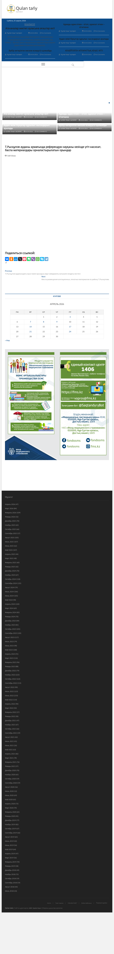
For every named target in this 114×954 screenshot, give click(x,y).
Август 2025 (9, 576)
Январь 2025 (10, 605)
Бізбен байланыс (86, 941)
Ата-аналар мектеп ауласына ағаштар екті (30, 28)
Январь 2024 (10, 655)
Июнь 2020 (9, 833)
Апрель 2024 (10, 642)
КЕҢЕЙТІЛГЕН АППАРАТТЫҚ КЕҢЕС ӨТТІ (84, 50)
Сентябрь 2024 (11, 621)
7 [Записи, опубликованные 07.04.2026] (30, 360)
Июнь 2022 (9, 734)
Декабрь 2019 (10, 858)
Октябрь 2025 (10, 567)
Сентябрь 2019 (11, 871)
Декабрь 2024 (10, 609)
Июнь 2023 (9, 684)
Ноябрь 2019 (10, 862)
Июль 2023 (9, 679)
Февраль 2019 (10, 900)
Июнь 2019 (9, 883)
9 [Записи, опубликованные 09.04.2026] (56, 360)
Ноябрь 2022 (10, 713)
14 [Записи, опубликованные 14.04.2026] (30, 364)
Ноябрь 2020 (10, 813)
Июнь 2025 (9, 584)
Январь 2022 (10, 754)
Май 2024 (9, 638)
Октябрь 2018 (10, 916)
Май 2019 (9, 887)
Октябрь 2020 (10, 817)
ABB (30, 946)
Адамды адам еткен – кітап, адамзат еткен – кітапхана (84, 26)
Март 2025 (9, 596)
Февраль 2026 (10, 551)
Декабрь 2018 (10, 908)
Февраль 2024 (10, 650)
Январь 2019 (10, 904)
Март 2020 (9, 846)
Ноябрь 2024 (10, 613)
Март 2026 (9, 546)
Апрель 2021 (10, 792)
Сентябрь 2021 (11, 771)
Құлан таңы (37, 946)
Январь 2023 (10, 704)
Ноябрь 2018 (10, 912)
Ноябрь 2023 (10, 663)
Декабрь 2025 (10, 559)
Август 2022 (9, 725)
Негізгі (49, 941)
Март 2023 (9, 696)
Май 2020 (9, 837)
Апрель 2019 (10, 892)
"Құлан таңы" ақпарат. (13, 33)
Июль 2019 (9, 879)
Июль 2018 (9, 929)
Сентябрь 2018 (11, 921)
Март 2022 (9, 746)
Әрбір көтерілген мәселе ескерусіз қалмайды (30, 50)
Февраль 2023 (10, 700)
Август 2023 (9, 675)
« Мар (7, 378)
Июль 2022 (9, 729)
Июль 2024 (9, 630)
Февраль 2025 (10, 600)
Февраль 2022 (10, 750)
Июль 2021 (9, 779)
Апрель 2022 (10, 742)
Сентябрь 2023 (11, 671)
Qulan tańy (27, 8)
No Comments (45, 33)
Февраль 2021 (10, 800)
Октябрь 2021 (10, 767)
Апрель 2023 (10, 692)
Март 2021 (9, 796)
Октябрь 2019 (10, 867)
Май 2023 (9, 688)
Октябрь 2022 (10, 717)
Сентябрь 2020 (11, 821)
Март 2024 (9, 646)
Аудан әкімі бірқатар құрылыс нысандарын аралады (84, 39)
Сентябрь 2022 (11, 721)
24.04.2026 (33, 33)
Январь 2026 (10, 555)
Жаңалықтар (29, 24)
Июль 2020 (9, 829)
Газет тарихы (59, 941)
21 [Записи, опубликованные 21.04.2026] (30, 369)
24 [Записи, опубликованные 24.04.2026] (70, 369)
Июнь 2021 (9, 783)
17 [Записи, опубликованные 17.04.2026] (70, 364)
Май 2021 (9, 788)
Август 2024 (9, 625)
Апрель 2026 (10, 542)
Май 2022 (9, 738)
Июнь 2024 (9, 634)
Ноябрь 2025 (10, 563)
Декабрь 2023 (10, 659)
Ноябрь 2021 (10, 763)
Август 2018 (9, 925)
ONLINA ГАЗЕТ (72, 941)
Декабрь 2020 (10, 808)
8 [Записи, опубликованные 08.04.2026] (43, 360)
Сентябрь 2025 (11, 571)
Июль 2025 (9, 580)
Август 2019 (9, 875)
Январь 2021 (10, 804)
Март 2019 (9, 896)
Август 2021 (9, 775)
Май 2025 (9, 588)
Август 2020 (9, 825)
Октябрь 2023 (10, 667)
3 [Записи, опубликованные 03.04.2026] (70, 355)
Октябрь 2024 (10, 617)
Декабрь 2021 (10, 758)
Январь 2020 (10, 854)
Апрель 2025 (10, 592)
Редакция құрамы (101, 941)
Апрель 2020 (10, 842)
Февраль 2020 (10, 850)
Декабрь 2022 (10, 709)
